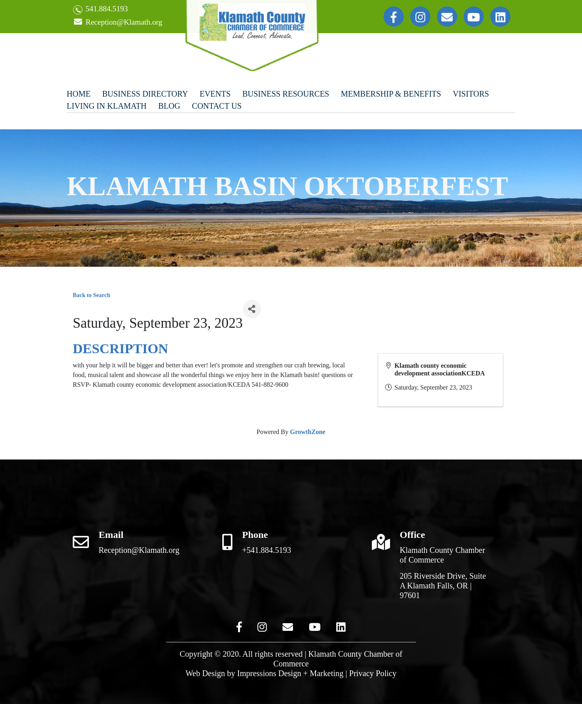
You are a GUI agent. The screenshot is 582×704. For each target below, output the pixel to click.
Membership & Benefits (391, 93)
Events (215, 93)
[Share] (252, 309)
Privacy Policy (372, 673)
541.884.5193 (100, 9)
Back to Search (91, 295)
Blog (169, 105)
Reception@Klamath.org (117, 22)
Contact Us (217, 105)
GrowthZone (307, 431)
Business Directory (145, 93)
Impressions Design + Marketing (290, 673)
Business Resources (285, 93)
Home (79, 93)
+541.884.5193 (266, 550)
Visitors (471, 93)
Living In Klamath (107, 105)
